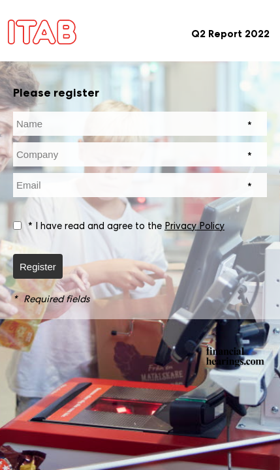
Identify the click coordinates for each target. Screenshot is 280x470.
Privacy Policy (194, 225)
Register (38, 266)
